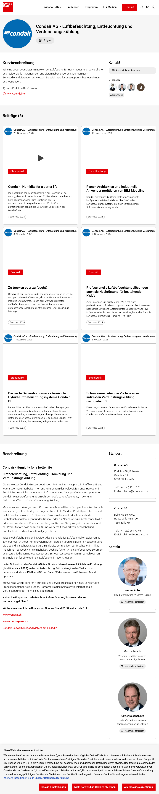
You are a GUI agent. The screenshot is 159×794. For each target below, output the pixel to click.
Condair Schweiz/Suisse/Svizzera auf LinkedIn (30, 627)
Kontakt (129, 7)
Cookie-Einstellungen (53, 787)
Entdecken (73, 7)
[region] (79, 769)
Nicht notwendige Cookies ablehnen (95, 787)
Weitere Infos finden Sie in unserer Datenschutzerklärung (36, 778)
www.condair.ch (14, 94)
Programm (91, 7)
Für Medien (110, 7)
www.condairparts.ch (15, 621)
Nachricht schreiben (125, 70)
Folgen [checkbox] (45, 40)
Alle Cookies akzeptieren (138, 787)
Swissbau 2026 (52, 7)
